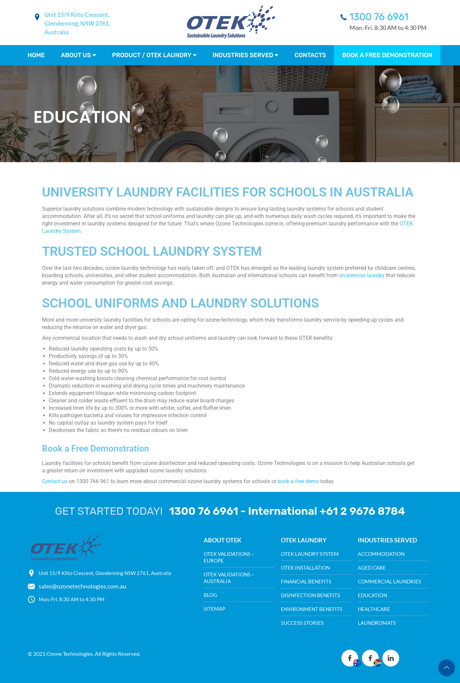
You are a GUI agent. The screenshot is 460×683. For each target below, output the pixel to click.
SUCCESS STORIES (302, 623)
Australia (56, 32)
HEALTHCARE (374, 609)
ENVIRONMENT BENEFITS (311, 609)
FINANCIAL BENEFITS (306, 581)
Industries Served (246, 55)
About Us (78, 55)
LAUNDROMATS (377, 623)
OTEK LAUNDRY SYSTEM (310, 554)
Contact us (55, 481)
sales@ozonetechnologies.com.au (82, 586)
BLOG (210, 595)
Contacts (310, 55)
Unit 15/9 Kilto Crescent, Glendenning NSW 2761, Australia (105, 573)
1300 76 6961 (379, 17)
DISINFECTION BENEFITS (310, 595)
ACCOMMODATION (381, 554)
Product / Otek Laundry (154, 55)
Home (36, 55)
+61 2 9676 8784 (362, 511)
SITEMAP (214, 609)
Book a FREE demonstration (387, 55)
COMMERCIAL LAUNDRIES (389, 581)
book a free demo (298, 481)
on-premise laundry (361, 275)
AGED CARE (372, 568)
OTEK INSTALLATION (305, 568)
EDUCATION (372, 595)
